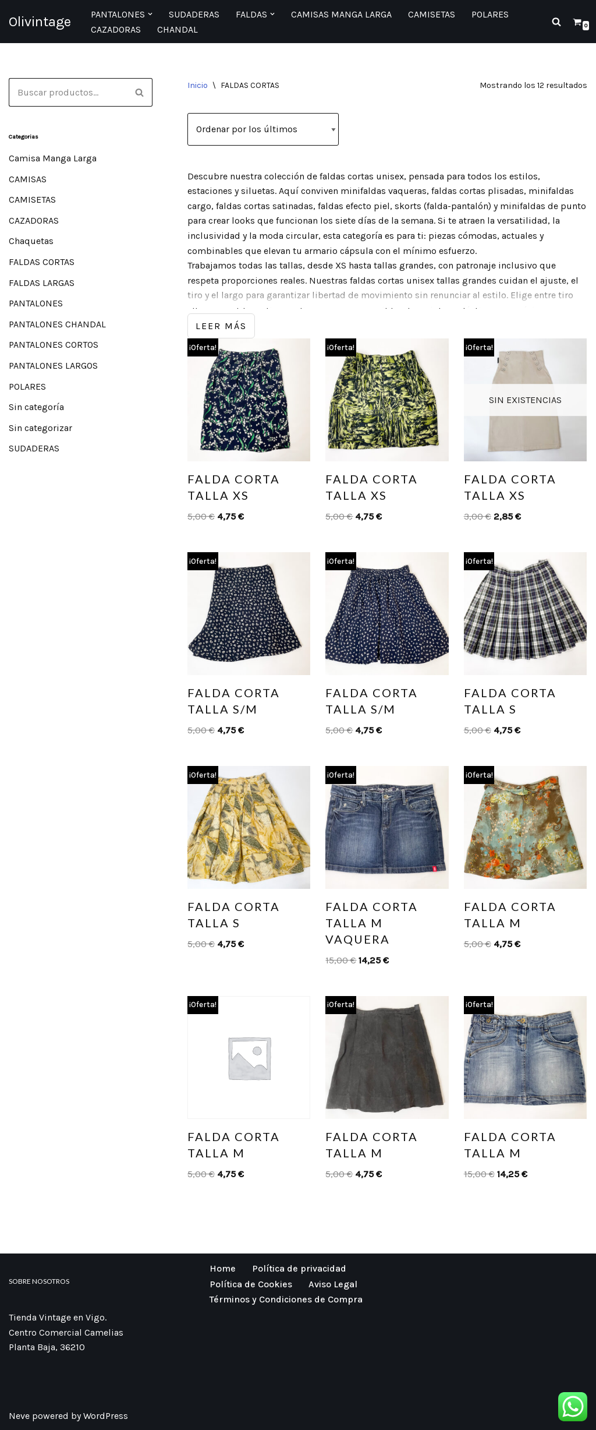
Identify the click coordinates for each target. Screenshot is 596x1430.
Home (223, 1268)
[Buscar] (556, 21)
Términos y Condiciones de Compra (286, 1299)
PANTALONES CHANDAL (57, 324)
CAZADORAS (34, 220)
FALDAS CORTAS (41, 261)
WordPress (105, 1415)
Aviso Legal (332, 1284)
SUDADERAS (34, 448)
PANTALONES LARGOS (53, 365)
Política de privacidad (299, 1268)
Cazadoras (116, 29)
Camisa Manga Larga (53, 158)
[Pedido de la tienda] (263, 129)
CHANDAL (177, 29)
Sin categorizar (40, 427)
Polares (490, 14)
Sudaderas (194, 14)
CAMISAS (28, 179)
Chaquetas (31, 240)
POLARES (27, 386)
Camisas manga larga (341, 14)
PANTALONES (36, 303)
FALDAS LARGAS (41, 282)
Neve (19, 1415)
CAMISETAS (32, 199)
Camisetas (431, 14)
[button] (150, 14)
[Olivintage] (40, 21)
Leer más (221, 325)
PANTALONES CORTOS (53, 344)
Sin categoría (36, 406)
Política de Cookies (251, 1284)
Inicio (197, 85)
